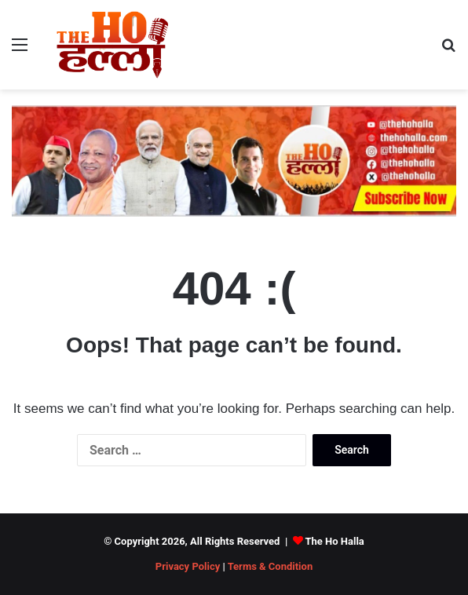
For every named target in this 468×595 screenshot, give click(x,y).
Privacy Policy (187, 566)
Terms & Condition (270, 566)
